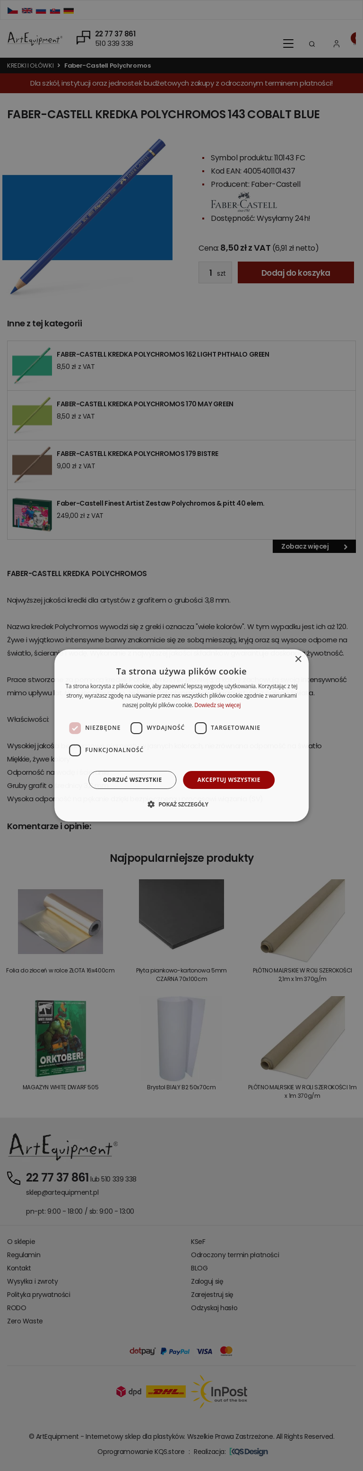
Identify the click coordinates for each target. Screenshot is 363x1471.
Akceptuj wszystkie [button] (229, 780)
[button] (181, 804)
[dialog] (181, 735)
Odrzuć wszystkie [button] (132, 780)
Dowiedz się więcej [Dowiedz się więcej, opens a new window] (217, 705)
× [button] (298, 659)
